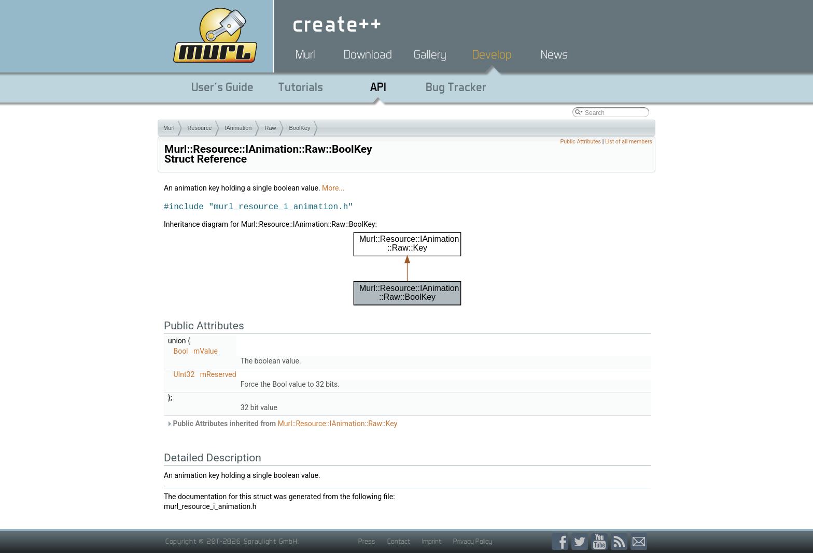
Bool (180, 351)
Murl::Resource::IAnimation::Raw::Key (338, 423)
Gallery (430, 54)
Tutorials (300, 87)
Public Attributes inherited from (281, 423)
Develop (492, 54)
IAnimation (238, 128)
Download (368, 54)
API (378, 87)
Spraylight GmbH (271, 541)
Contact (398, 541)
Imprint (431, 541)
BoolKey (299, 128)
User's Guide (222, 87)
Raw (270, 128)
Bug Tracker (456, 87)
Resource (199, 128)
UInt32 (183, 374)
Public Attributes (580, 141)
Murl (305, 54)
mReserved (218, 374)
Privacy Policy (472, 541)
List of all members (628, 141)
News (554, 54)
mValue (205, 351)
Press (366, 541)
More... (333, 188)
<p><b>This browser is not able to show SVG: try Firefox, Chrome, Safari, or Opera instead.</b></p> (407, 268)
